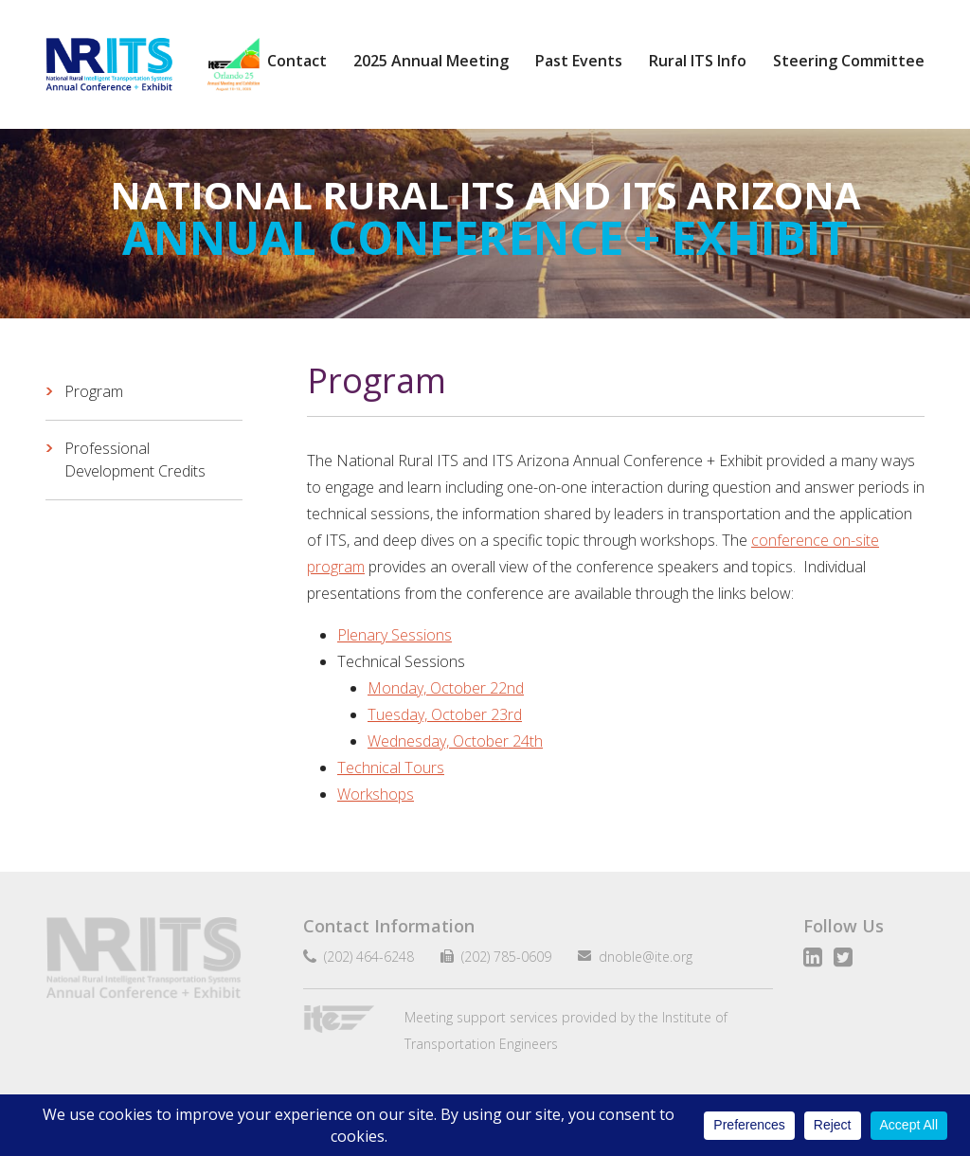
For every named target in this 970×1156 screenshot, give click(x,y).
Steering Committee (849, 60)
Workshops (375, 794)
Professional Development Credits (135, 459)
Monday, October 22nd (446, 687)
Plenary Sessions (394, 634)
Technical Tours (390, 767)
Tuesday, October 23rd (445, 714)
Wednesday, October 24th (455, 741)
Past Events (578, 60)
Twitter (843, 957)
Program (93, 391)
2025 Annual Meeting (431, 60)
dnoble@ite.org (638, 957)
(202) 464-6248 (365, 957)
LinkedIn (812, 957)
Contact (297, 60)
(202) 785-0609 (499, 957)
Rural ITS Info (697, 60)
